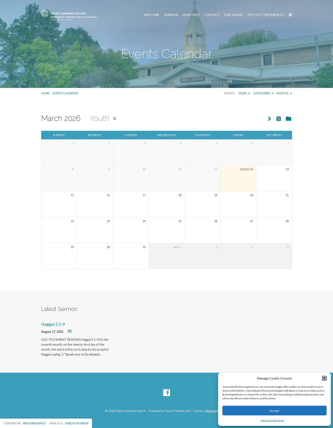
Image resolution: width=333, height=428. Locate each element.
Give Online (233, 15)
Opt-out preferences (272, 420)
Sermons (171, 15)
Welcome (151, 15)
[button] (324, 378)
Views (244, 93)
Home (45, 93)
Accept (274, 411)
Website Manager (216, 411)
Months (284, 93)
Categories (263, 93)
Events (229, 93)
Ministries (191, 15)
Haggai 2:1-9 (53, 324)
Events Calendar (65, 93)
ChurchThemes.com (177, 411)
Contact (212, 15)
